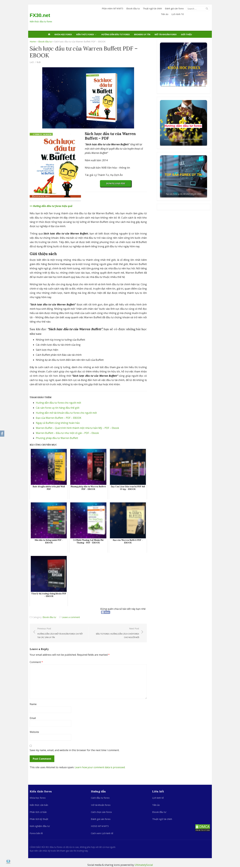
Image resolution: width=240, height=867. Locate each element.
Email (33, 718)
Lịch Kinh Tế (177, 14)
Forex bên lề (36, 833)
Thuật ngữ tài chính (152, 8)
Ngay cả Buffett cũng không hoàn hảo (58, 423)
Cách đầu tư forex (100, 797)
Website (34, 732)
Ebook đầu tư (133, 8)
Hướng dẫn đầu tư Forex (115, 34)
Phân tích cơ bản (38, 811)
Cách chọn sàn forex (101, 811)
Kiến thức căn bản (39, 804)
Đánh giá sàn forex (174, 8)
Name (33, 704)
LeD (32, 62)
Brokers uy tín (142, 34)
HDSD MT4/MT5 (100, 826)
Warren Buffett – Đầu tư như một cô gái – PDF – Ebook (67, 433)
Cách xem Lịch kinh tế (102, 833)
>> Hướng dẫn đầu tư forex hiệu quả (51, 206)
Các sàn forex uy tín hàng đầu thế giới (57, 407)
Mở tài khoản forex (166, 34)
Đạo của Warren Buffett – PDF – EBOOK (58, 418)
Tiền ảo (164, 14)
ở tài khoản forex (102, 804)
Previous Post (61, 633)
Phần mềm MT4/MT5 (112, 8)
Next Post (115, 633)
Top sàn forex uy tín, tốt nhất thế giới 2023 (183, 194)
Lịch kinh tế (158, 797)
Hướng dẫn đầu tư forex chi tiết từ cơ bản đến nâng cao (183, 141)
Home (33, 41)
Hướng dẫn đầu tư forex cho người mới (58, 402)
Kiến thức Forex (85, 34)
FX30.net (40, 15)
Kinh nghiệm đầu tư (40, 826)
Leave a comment (71, 617)
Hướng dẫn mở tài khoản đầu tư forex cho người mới (66, 412)
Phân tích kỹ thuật (39, 819)
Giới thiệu (186, 34)
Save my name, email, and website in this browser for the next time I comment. (74, 750)
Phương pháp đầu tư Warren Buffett (57, 438)
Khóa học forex (63, 34)
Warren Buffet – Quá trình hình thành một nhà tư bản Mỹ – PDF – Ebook (77, 428)
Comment (36, 662)
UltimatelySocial (144, 865)
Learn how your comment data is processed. (100, 767)
